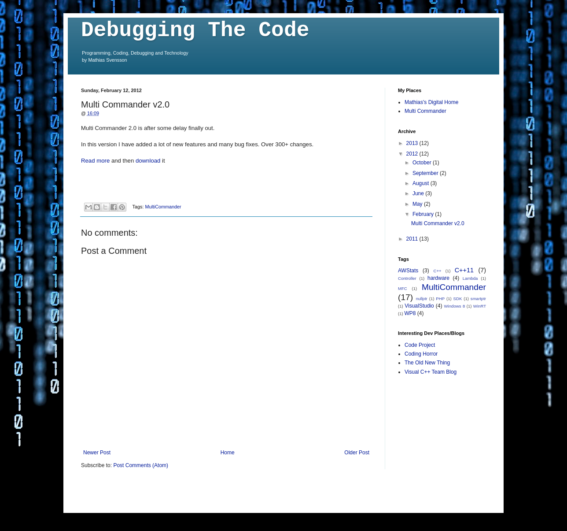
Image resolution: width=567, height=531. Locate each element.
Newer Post (96, 452)
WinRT (479, 306)
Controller (407, 278)
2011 (413, 239)
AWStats (408, 270)
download (148, 160)
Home (228, 452)
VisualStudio (419, 306)
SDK (457, 298)
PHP (440, 298)
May (418, 204)
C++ (438, 270)
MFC (402, 288)
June (418, 193)
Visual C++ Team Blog (431, 372)
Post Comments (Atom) (140, 465)
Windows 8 (454, 306)
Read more (95, 160)
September (426, 173)
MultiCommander (163, 206)
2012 (413, 154)
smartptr (478, 298)
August (421, 183)
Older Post (356, 452)
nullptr (421, 298)
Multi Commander (425, 111)
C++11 (464, 270)
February (423, 214)
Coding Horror (421, 354)
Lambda (470, 278)
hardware (438, 278)
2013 (413, 143)
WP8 (410, 313)
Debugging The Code (195, 30)
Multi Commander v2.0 (437, 223)
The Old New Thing (427, 363)
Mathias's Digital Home (431, 102)
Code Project (420, 345)
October (422, 163)
